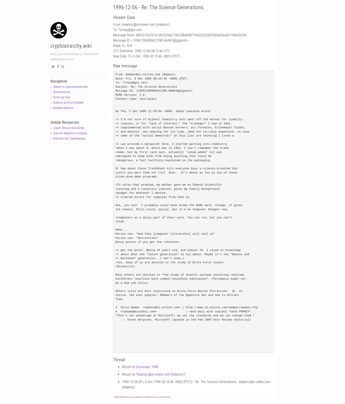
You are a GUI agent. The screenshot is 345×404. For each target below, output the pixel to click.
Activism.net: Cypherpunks (69, 138)
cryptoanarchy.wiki (71, 46)
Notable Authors (63, 108)
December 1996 (147, 367)
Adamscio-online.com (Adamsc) (161, 374)
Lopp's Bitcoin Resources (68, 128)
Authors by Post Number (68, 102)
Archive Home (61, 92)
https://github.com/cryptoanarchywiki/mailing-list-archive (142, 397)
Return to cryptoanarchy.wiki (70, 87)
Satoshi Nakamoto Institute (70, 133)
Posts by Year (61, 97)
